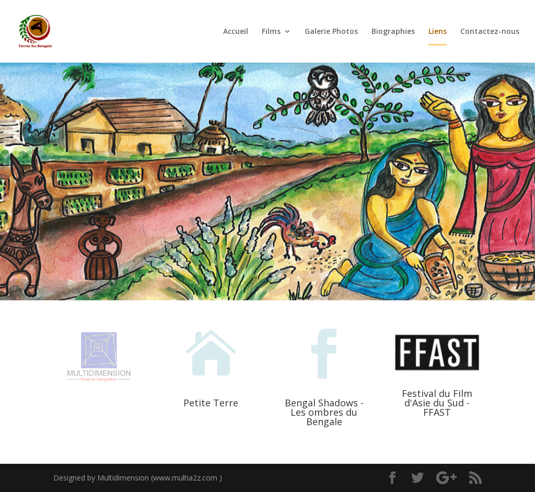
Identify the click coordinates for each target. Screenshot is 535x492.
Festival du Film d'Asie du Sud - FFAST (437, 402)
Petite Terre (210, 402)
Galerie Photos (331, 32)
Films (271, 32)
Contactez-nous (489, 32)
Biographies (393, 32)
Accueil (235, 32)
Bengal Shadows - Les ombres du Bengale (324, 412)
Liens (437, 32)
